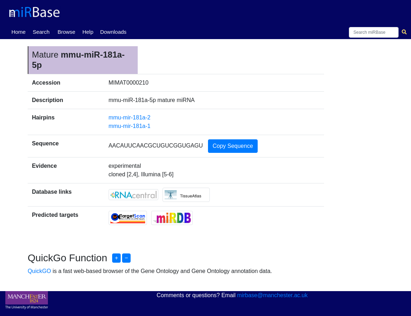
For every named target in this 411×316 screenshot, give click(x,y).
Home (20, 31)
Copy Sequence (233, 146)
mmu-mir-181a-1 (129, 126)
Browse (66, 32)
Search (41, 32)
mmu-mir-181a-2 (129, 117)
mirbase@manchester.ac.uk (272, 295)
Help (87, 32)
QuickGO (39, 271)
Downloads (113, 32)
